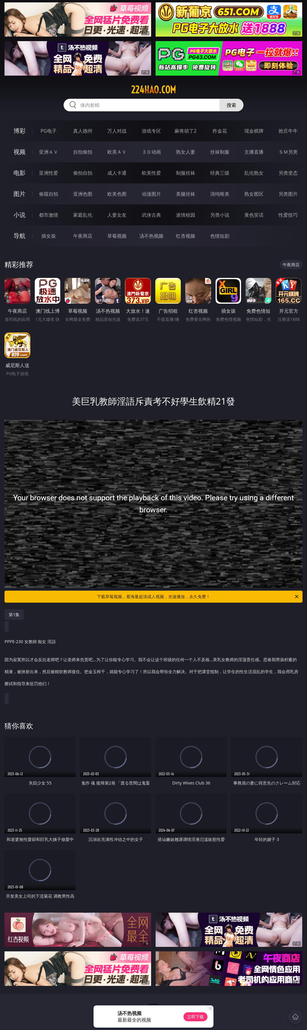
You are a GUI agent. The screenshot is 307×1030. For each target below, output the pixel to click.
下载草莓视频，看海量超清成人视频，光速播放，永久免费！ (198, 596)
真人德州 (82, 131)
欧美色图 (117, 194)
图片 (19, 194)
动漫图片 (151, 194)
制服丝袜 (185, 173)
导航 (19, 236)
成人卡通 (117, 173)
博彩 (19, 131)
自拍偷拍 (82, 152)
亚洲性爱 (48, 173)
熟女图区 (254, 194)
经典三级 (219, 173)
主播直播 (254, 152)
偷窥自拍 (48, 194)
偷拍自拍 (82, 173)
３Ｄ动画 (151, 152)
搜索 (231, 105)
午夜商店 (82, 236)
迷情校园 (185, 215)
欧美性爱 (151, 173)
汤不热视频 (151, 236)
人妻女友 (117, 215)
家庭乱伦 (82, 215)
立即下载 (195, 1016)
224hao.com (153, 90)
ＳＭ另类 (288, 152)
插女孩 (48, 236)
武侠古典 (151, 215)
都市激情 (48, 215)
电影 (19, 173)
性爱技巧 (288, 215)
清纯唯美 (219, 194)
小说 (19, 215)
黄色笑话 (254, 215)
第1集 (14, 614)
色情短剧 (219, 236)
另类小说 (219, 215)
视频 (19, 152)
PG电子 (48, 131)
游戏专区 (151, 131)
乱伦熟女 (254, 173)
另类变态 (288, 173)
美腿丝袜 (185, 194)
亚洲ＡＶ (48, 152)
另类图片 (288, 194)
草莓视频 (117, 236)
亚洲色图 (82, 194)
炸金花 (220, 131)
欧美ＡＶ (117, 152)
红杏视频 (185, 236)
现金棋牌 (254, 131)
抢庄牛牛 (288, 131)
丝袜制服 (219, 152)
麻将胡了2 (185, 131)
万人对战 (117, 131)
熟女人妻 (185, 152)
